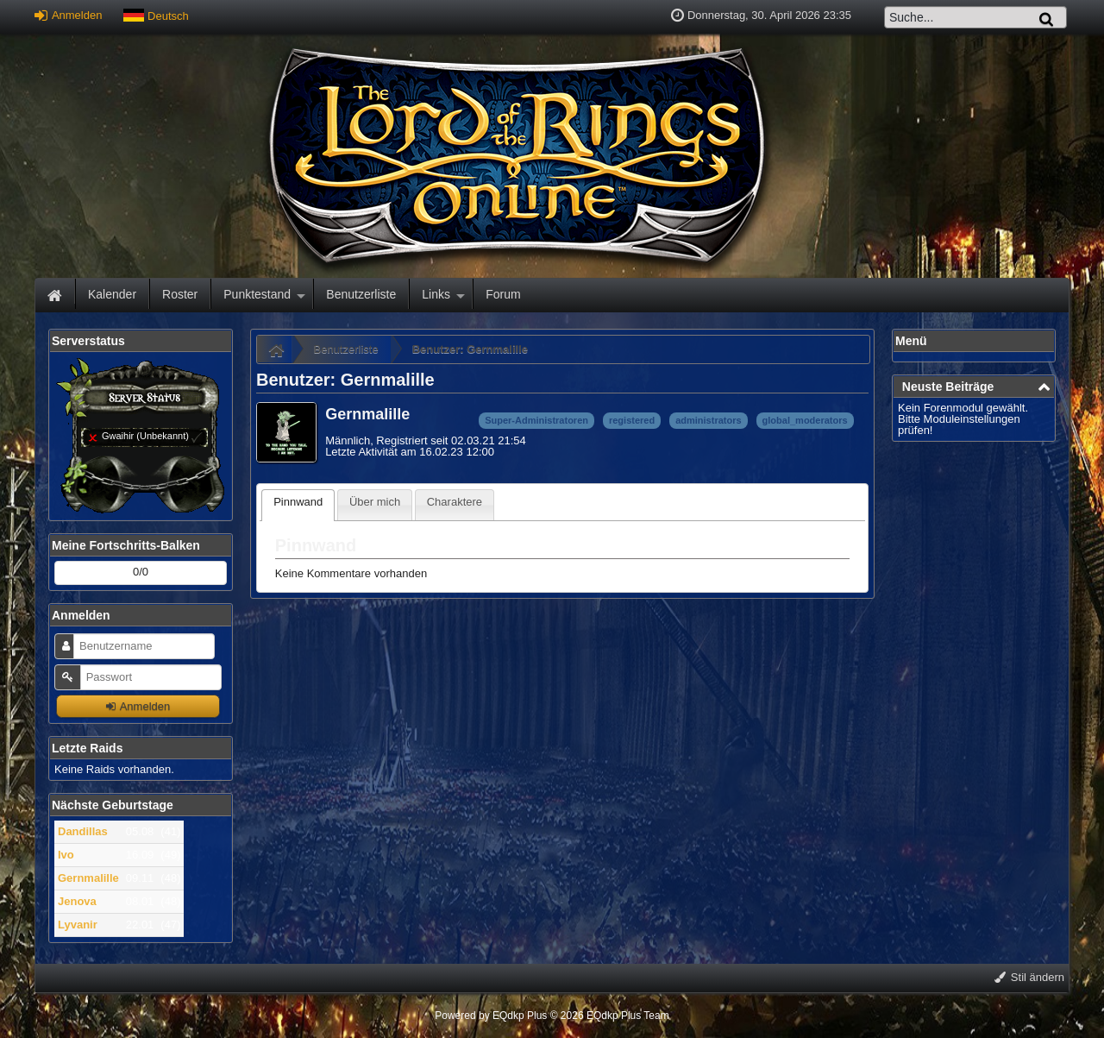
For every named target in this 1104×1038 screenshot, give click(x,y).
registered (632, 420)
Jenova (77, 901)
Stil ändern (1029, 977)
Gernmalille (88, 877)
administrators (708, 420)
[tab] (298, 505)
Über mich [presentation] (374, 501)
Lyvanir (77, 924)
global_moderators (805, 420)
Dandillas (83, 831)
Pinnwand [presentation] (298, 501)
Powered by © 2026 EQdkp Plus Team (551, 1016)
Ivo (66, 854)
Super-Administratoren (536, 420)
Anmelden (68, 15)
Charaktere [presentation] (454, 501)
